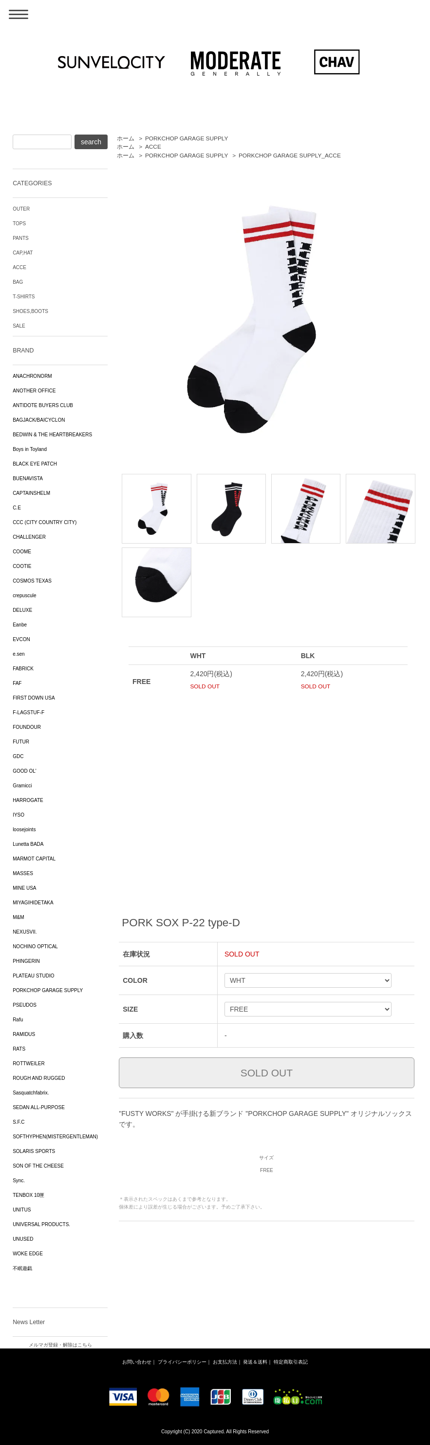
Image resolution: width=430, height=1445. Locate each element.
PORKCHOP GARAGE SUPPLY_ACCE (290, 155)
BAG (18, 282)
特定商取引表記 (291, 1362)
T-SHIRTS (24, 296)
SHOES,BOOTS (30, 311)
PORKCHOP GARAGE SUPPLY (186, 138)
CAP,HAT (23, 252)
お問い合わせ (136, 1362)
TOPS (19, 223)
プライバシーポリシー (182, 1362)
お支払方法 (225, 1362)
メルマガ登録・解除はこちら (60, 1344)
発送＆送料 (255, 1362)
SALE (19, 326)
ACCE (153, 146)
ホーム (125, 138)
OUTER (21, 209)
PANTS (21, 238)
